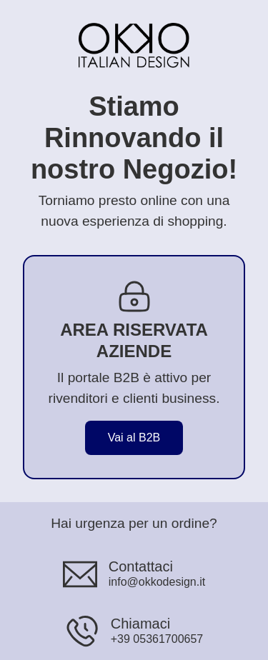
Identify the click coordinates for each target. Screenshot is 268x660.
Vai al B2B (134, 437)
